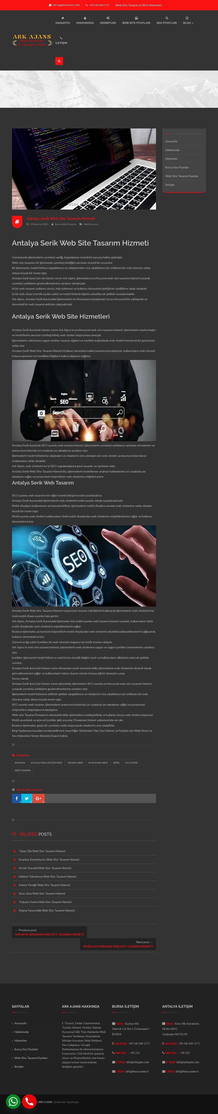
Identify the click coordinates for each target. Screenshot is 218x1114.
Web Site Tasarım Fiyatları (181, 176)
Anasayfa (171, 141)
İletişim (170, 184)
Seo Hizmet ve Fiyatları (114, 730)
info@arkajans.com (64, 5)
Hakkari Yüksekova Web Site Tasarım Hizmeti (47, 876)
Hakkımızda (172, 150)
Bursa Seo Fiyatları (177, 167)
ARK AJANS (45, 1102)
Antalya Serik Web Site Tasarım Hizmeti (60, 218)
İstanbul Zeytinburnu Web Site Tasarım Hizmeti (49, 859)
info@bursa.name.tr (137, 1071)
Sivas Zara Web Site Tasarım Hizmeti (42, 893)
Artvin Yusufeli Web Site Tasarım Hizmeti (45, 868)
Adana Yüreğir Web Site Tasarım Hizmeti (44, 885)
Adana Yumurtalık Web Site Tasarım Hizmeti (47, 910)
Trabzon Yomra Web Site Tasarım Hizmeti (45, 902)
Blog (15, 730)
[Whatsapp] (13, 1101)
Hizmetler (171, 158)
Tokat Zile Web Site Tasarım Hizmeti (42, 851)
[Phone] (29, 1101)
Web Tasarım (91, 224)
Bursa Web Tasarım (65, 224)
